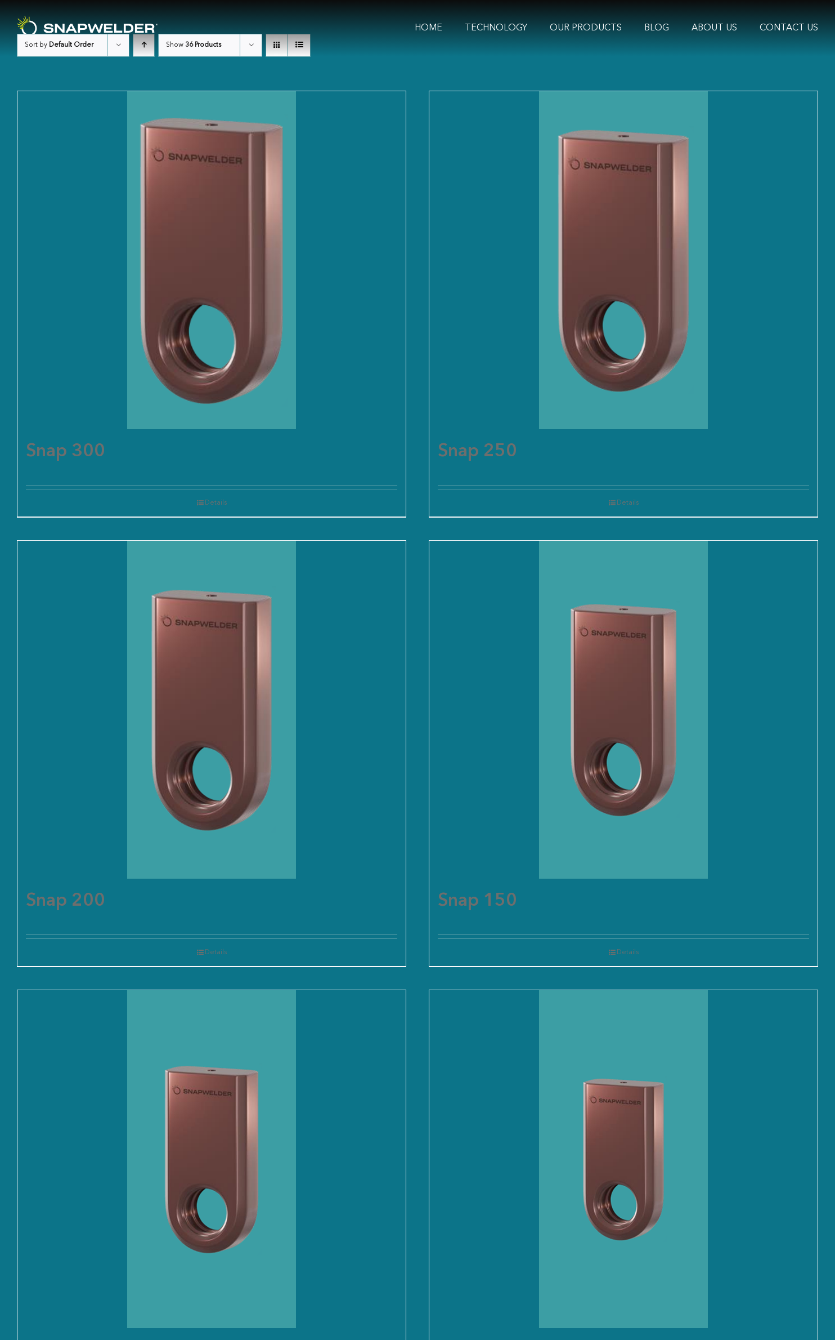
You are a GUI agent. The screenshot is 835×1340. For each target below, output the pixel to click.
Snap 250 (477, 452)
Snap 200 (65, 901)
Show (193, 45)
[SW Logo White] (87, 20)
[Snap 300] (211, 260)
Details (216, 503)
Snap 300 (65, 452)
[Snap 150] (623, 710)
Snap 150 (477, 901)
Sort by (59, 45)
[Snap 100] (623, 1159)
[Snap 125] (211, 1159)
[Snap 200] (211, 710)
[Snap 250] (623, 260)
